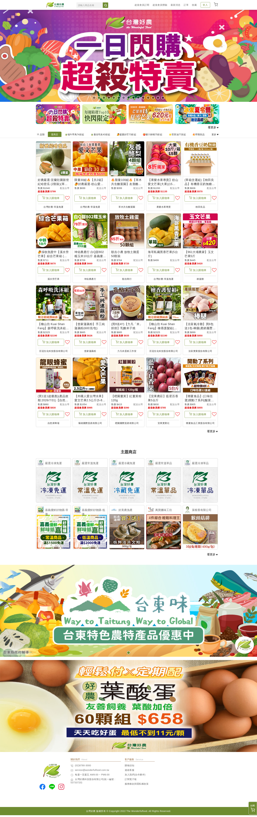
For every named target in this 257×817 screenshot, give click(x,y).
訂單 (186, 5)
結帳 (252, 808)
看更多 (213, 127)
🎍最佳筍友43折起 (100, 134)
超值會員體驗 (160, 5)
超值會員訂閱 (142, 5)
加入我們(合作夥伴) (135, 776)
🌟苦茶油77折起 (177, 134)
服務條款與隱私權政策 (136, 785)
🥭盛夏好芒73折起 (126, 134)
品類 (41, 134)
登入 (205, 5)
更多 (215, 134)
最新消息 (175, 5)
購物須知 (129, 767)
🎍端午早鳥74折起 (74, 134)
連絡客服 (129, 772)
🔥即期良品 (198, 134)
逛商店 (54, 134)
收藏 (194, 5)
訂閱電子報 (131, 781)
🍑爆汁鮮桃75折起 (152, 134)
